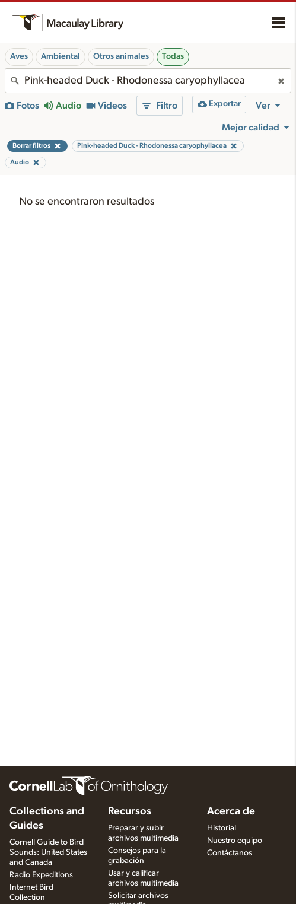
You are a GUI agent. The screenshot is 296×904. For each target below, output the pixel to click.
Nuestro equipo (234, 840)
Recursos (129, 811)
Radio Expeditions (41, 875)
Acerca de (231, 811)
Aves (19, 56)
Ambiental (60, 56)
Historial (221, 828)
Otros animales (121, 56)
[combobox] (148, 81)
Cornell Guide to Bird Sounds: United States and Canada (48, 852)
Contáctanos (229, 853)
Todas (173, 56)
